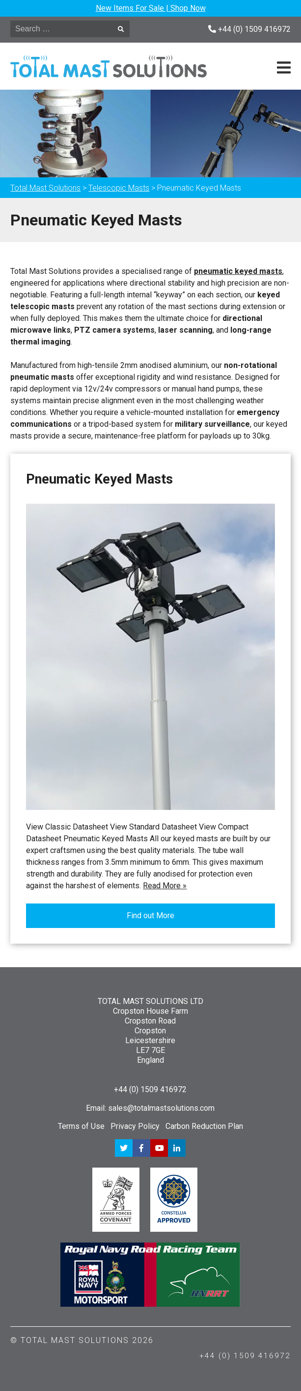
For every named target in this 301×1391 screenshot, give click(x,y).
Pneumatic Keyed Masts (99, 479)
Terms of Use (81, 1126)
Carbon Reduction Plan (204, 1126)
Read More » (165, 885)
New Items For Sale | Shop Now (151, 8)
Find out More (150, 915)
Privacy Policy (135, 1126)
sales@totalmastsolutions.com (161, 1108)
